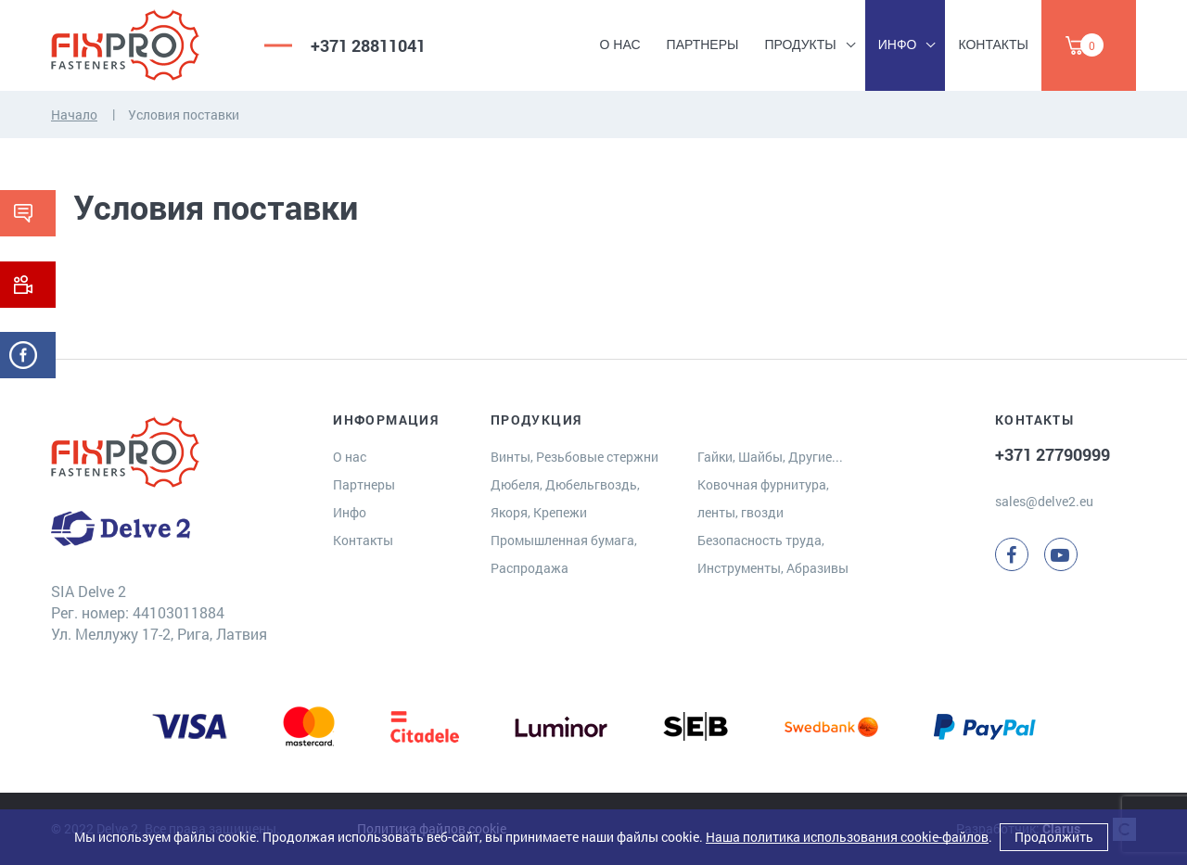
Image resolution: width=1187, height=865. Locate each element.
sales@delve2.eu (1044, 501)
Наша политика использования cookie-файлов (847, 837)
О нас (620, 44)
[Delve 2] (143, 45)
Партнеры (703, 44)
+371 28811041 (368, 45)
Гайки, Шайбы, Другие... (770, 456)
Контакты (993, 44)
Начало (74, 114)
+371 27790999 (1052, 454)
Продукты (800, 44)
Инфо (897, 44)
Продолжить (1054, 837)
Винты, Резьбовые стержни (574, 456)
